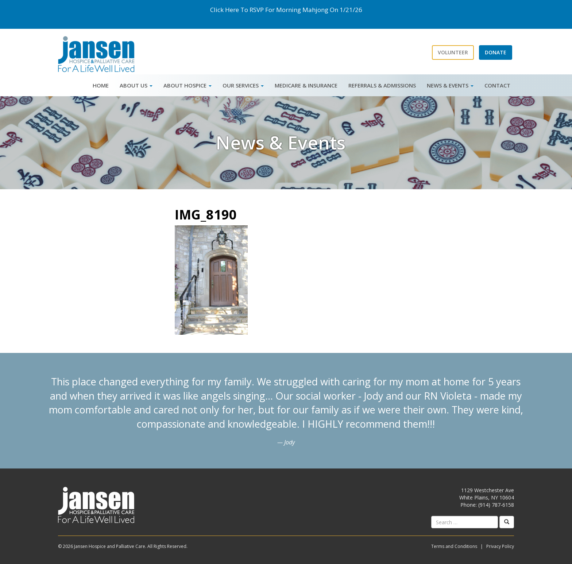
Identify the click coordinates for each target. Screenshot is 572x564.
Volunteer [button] (453, 52)
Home (101, 85)
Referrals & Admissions (382, 85)
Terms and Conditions (454, 546)
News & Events (450, 85)
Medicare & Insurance (306, 85)
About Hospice (187, 85)
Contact (497, 85)
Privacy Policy (500, 546)
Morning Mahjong (302, 9)
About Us (136, 85)
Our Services (243, 85)
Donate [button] (495, 52)
